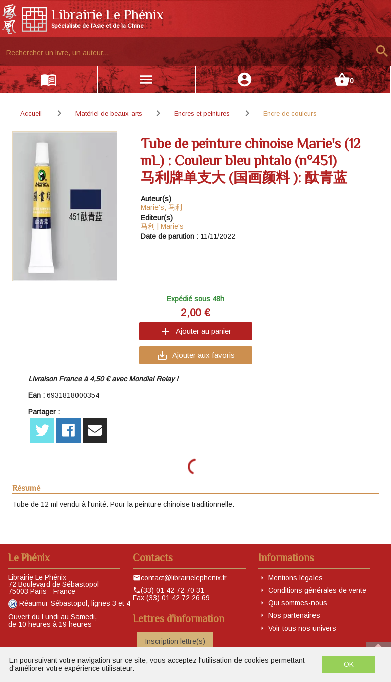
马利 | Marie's (162, 226)
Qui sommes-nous (297, 603)
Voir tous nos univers (302, 628)
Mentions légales (295, 578)
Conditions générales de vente (317, 590)
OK (349, 664)
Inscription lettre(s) (175, 641)
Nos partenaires (294, 615)
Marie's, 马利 (161, 207)
